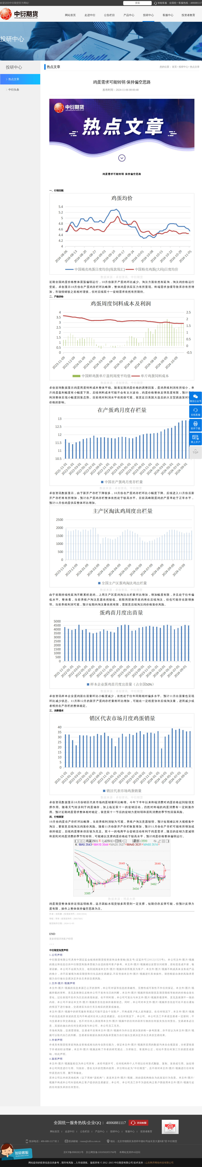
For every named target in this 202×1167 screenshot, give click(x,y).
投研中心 (183, 67)
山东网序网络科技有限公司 (159, 1162)
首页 (174, 67)
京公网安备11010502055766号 (101, 1152)
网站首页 (70, 15)
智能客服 (160, 3)
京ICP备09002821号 (73, 1152)
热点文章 (13, 79)
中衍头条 (13, 89)
